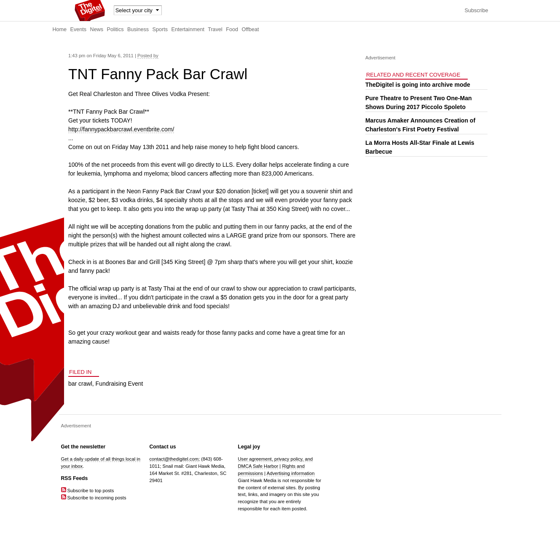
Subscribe (476, 10)
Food (232, 29)
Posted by (147, 55)
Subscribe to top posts (87, 490)
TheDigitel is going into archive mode (417, 84)
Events (78, 29)
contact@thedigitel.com (174, 458)
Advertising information (291, 473)
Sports (160, 29)
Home (60, 29)
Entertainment (187, 29)
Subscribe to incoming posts (93, 497)
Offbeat (250, 29)
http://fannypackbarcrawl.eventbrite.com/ (121, 129)
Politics (115, 29)
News (97, 29)
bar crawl (80, 383)
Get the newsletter (83, 447)
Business (138, 29)
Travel (215, 29)
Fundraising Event (119, 383)
